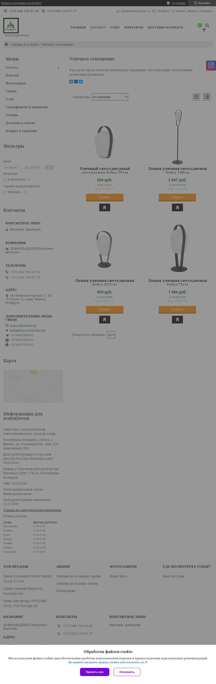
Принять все (95, 672)
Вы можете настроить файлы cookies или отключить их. (106, 662)
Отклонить (127, 672)
